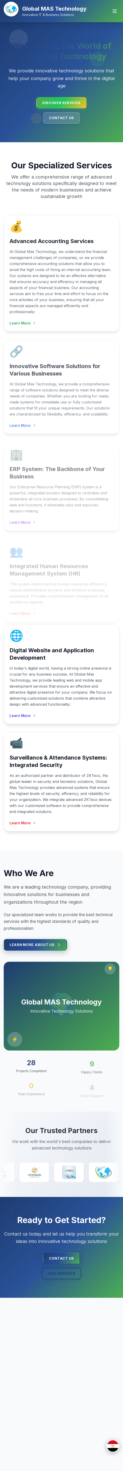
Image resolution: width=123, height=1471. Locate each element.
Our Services (61, 1273)
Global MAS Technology (54, 8)
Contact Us (61, 118)
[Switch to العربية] (112, 1446)
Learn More (22, 326)
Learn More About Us (35, 946)
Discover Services (61, 103)
